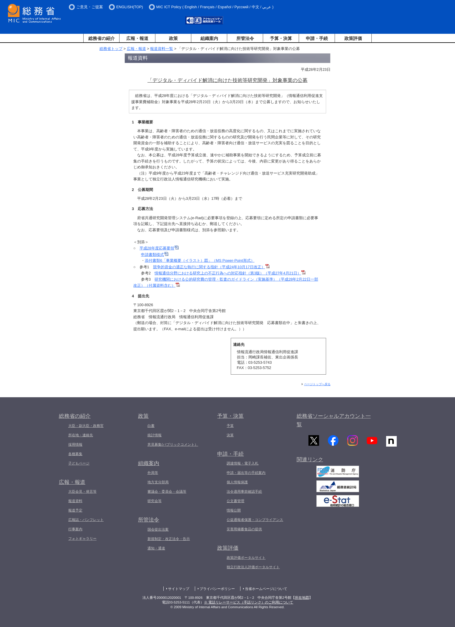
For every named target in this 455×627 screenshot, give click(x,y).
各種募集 (75, 454)
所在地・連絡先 (80, 435)
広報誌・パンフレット (86, 520)
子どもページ (78, 463)
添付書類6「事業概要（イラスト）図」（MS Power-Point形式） (200, 260)
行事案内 (75, 529)
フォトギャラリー (82, 539)
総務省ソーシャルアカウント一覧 (334, 420)
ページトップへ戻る (317, 384)
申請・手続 (317, 38)
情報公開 (234, 510)
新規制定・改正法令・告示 (168, 539)
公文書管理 (235, 501)
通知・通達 (156, 548)
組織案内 (209, 38)
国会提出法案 (158, 529)
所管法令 (245, 38)
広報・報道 (137, 38)
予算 (230, 426)
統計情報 (154, 435)
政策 (173, 38)
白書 (151, 426)
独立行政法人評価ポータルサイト (253, 567)
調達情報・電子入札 (242, 463)
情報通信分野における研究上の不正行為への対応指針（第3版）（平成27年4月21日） (230, 273)
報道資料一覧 (161, 48)
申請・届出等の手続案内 (246, 473)
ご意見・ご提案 (89, 7)
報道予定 (75, 510)
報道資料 (75, 501)
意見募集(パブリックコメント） (172, 444)
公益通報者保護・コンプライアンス (255, 520)
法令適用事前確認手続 (244, 491)
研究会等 (154, 501)
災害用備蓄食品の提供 (244, 529)
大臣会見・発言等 (82, 491)
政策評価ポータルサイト (246, 558)
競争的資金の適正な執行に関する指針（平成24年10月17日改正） (211, 267)
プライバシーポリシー (217, 589)
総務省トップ (110, 48)
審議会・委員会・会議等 (166, 491)
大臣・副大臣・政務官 (86, 426)
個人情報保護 (237, 482)
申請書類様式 (154, 254)
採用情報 (75, 444)
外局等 (152, 473)
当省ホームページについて (266, 589)
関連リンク (310, 462)
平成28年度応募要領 (159, 248)
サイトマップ (178, 589)
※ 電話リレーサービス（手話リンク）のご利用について (248, 602)
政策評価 (353, 38)
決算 (230, 435)
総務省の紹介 (101, 38)
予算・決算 (281, 38)
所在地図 (302, 597)
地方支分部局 (158, 482)
